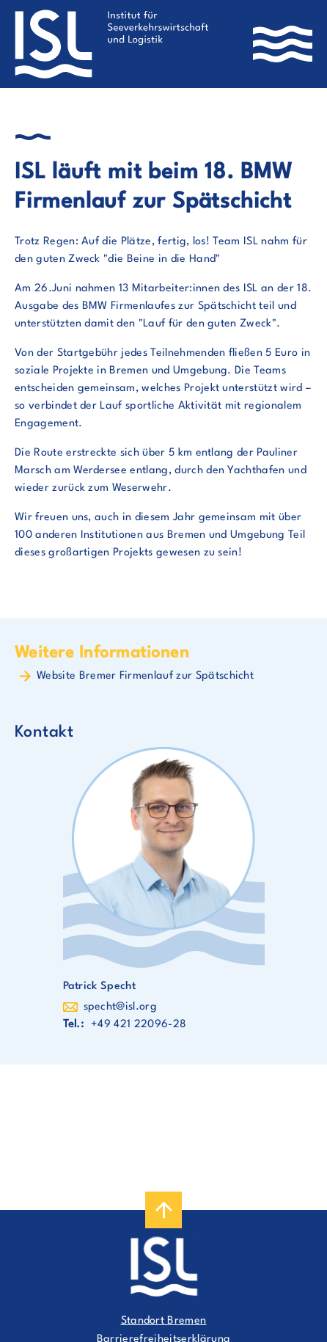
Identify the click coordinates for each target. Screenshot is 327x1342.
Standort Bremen (164, 1321)
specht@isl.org (120, 1007)
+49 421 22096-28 (138, 1024)
